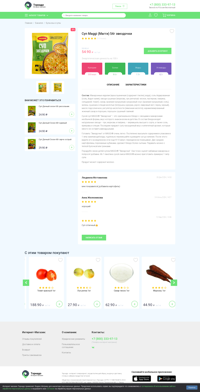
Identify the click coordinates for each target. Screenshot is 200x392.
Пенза (118, 6)
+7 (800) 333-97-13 (162, 4)
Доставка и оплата (31, 344)
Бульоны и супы (53, 23)
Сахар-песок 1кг (156, 291)
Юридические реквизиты (73, 339)
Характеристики (136, 84)
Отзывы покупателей (32, 339)
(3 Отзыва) (101, 38)
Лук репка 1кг (119, 291)
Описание (113, 84)
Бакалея (39, 23)
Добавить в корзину (158, 51)
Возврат (26, 350)
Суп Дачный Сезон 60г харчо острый (55, 139)
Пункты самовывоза (31, 355)
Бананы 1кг (43, 291)
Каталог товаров (37, 15)
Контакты (66, 352)
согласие (50, 389)
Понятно (191, 388)
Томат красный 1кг (81, 291)
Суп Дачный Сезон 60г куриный (53, 123)
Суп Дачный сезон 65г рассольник (54, 106)
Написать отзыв (94, 238)
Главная (28, 23)
